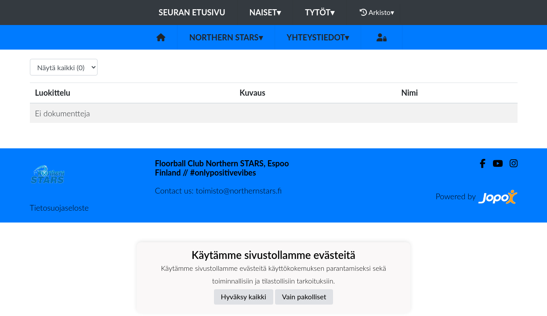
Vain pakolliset (304, 296)
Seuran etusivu (192, 12)
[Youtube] (494, 163)
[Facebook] (479, 163)
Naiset (265, 12)
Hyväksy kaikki (243, 296)
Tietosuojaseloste (59, 207)
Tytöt (319, 12)
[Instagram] (510, 163)
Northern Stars (226, 37)
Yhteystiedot (318, 37)
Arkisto (377, 12)
